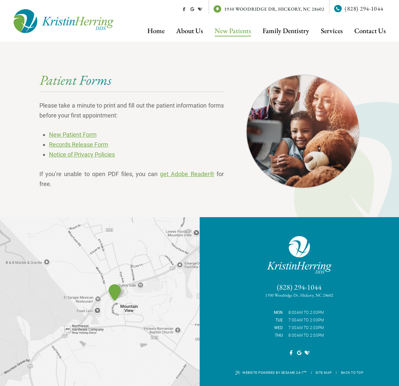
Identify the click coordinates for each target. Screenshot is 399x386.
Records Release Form (78, 144)
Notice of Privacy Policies (82, 154)
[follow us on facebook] (184, 9)
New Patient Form (73, 134)
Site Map (324, 372)
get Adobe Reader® (187, 173)
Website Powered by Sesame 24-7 (271, 373)
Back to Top (352, 372)
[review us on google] (192, 9)
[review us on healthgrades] (200, 9)
